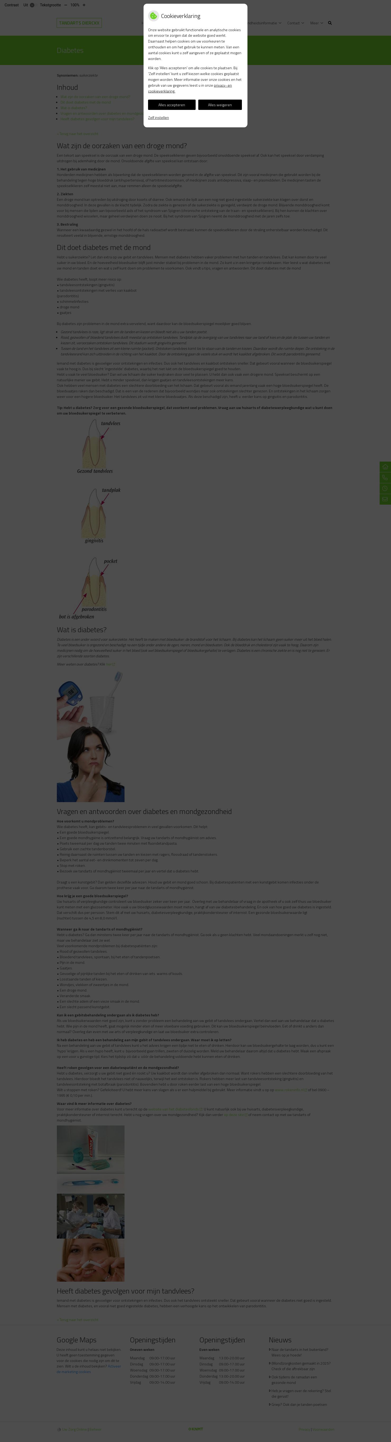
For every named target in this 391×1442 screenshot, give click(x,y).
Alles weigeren (220, 105)
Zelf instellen (158, 117)
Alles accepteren (171, 105)
